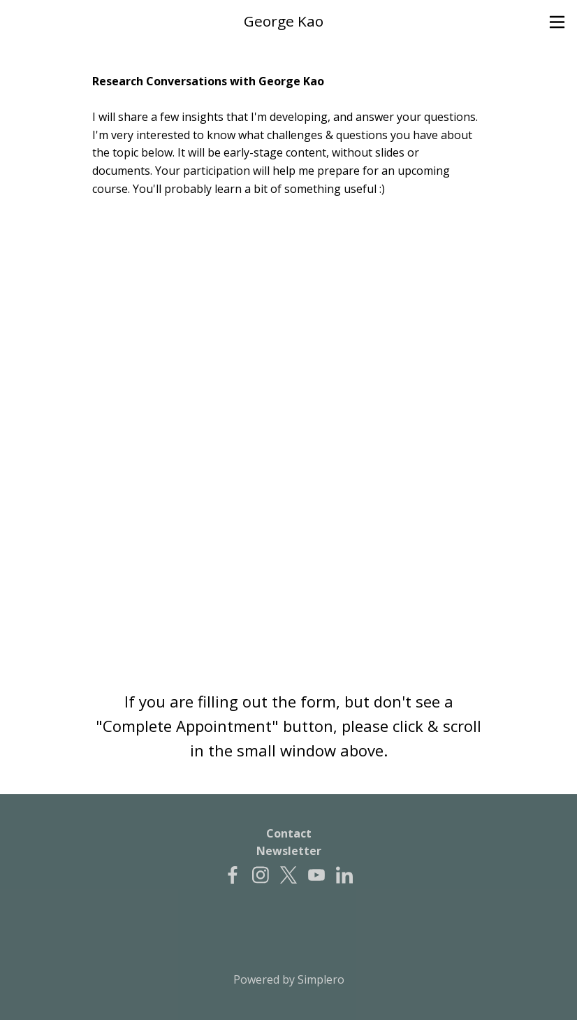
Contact (289, 833)
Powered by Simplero (288, 979)
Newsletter (288, 851)
